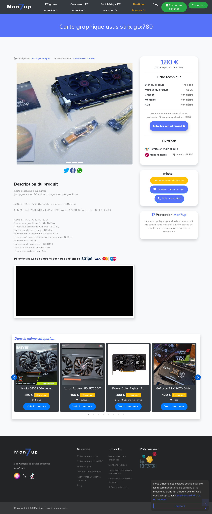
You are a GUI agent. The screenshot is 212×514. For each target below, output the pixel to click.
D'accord (179, 506)
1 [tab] (88, 414)
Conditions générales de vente (120, 480)
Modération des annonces (117, 458)
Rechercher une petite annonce (89, 478)
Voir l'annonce (36, 406)
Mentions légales (117, 464)
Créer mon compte (87, 456)
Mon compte (84, 466)
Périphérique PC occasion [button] (111, 7)
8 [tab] (123, 414)
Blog (155, 4)
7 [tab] (118, 414)
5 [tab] (108, 414)
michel (168, 174)
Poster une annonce (173, 7)
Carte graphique (40, 58)
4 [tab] (103, 414)
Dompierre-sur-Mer (84, 58)
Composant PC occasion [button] (79, 7)
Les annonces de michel (169, 180)
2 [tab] (93, 414)
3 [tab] (98, 414)
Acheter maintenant (169, 126)
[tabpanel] (37, 377)
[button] (25, 113)
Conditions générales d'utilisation (120, 471)
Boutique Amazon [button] (138, 7)
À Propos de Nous (118, 487)
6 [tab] (113, 414)
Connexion (198, 5)
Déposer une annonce (89, 471)
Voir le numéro (169, 198)
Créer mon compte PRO (90, 461)
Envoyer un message (169, 189)
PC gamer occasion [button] (51, 7)
